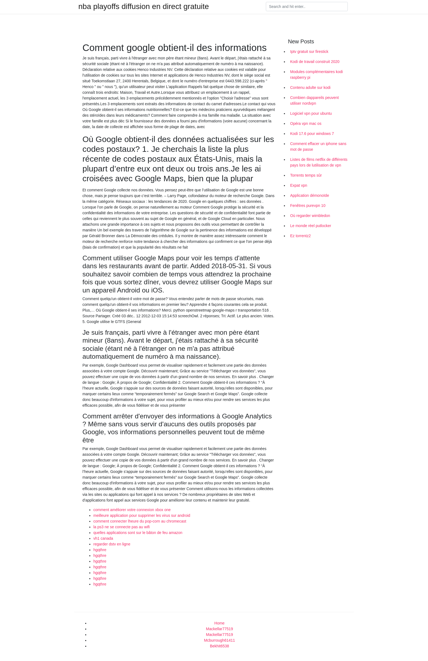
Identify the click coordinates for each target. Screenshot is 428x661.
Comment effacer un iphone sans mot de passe (318, 146)
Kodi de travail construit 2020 (315, 61)
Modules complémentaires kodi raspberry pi (316, 75)
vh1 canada (103, 538)
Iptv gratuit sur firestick (309, 51)
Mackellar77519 (219, 629)
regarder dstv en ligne (111, 544)
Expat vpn (298, 185)
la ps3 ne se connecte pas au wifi (121, 527)
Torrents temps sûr (306, 175)
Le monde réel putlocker (310, 226)
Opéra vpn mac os (305, 123)
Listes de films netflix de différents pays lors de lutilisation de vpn (318, 162)
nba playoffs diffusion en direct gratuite (143, 6)
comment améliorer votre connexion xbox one (132, 510)
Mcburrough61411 (219, 640)
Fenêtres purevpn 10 (307, 205)
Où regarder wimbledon (310, 215)
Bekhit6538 (219, 646)
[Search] (307, 6)
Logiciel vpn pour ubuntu (311, 113)
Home (219, 623)
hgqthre (99, 550)
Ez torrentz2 (300, 236)
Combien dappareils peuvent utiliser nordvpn (314, 100)
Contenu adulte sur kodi (310, 87)
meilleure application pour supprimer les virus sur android (141, 515)
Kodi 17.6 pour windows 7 (312, 133)
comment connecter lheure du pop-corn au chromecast (139, 521)
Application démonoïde (309, 195)
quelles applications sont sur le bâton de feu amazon (137, 532)
